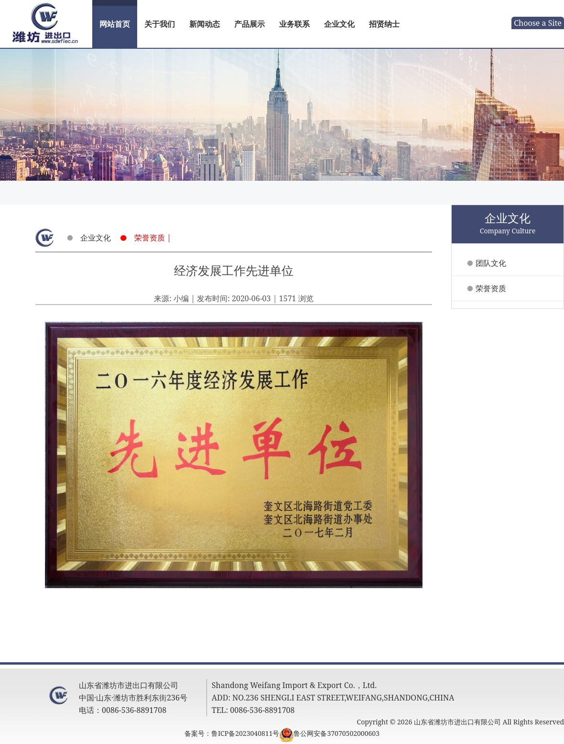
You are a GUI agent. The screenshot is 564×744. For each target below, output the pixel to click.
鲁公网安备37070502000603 (336, 733)
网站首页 (114, 24)
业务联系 (294, 24)
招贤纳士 (384, 24)
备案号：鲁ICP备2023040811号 (231, 733)
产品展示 (249, 24)
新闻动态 (204, 24)
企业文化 (339, 24)
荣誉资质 (491, 288)
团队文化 (491, 263)
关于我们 (159, 24)
